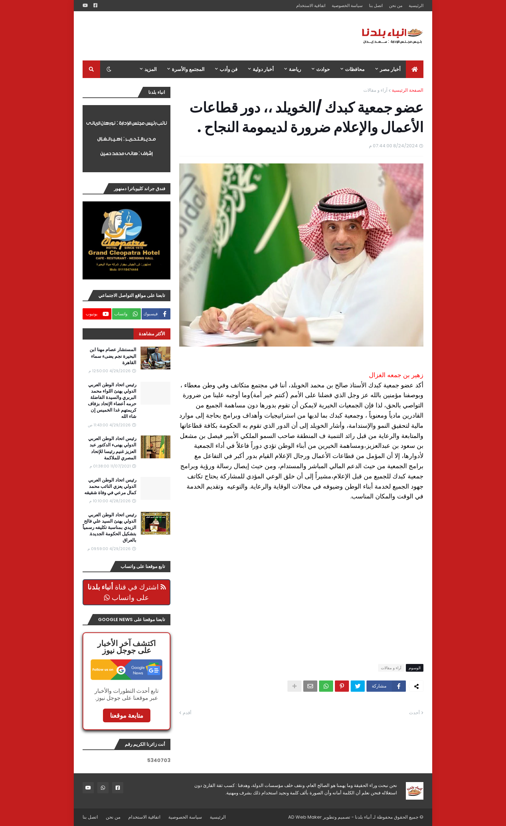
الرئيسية (416, 5)
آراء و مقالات (375, 90)
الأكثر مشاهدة (152, 333)
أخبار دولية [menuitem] (263, 69)
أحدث (414, 712)
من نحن (395, 5)
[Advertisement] (210, 36)
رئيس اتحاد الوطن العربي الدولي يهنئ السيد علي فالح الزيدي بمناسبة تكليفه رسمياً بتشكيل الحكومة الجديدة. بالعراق (109, 528)
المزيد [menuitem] (150, 69)
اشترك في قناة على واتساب (126, 592)
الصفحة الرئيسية (407, 90)
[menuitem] (414, 69)
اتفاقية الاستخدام (310, 5)
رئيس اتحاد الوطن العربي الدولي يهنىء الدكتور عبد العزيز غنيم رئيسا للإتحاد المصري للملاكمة (112, 448)
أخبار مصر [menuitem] (390, 69)
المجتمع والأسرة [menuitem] (188, 69)
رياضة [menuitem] (295, 69)
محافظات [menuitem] (355, 69)
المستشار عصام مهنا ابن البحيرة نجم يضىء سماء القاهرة (113, 356)
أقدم (187, 712)
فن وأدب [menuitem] (229, 69)
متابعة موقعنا (126, 715)
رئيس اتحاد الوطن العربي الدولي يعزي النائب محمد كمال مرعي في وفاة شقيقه (110, 486)
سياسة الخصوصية (347, 5)
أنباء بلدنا (363, 817)
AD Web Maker (305, 817)
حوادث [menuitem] (323, 69)
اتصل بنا (376, 5)
